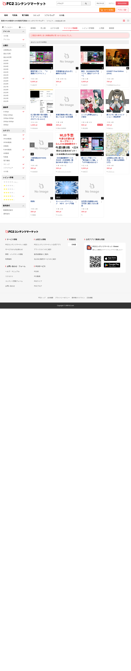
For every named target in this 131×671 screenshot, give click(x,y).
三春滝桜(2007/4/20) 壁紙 (39, 159)
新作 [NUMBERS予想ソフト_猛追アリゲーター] (90, 73)
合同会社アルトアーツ (114, 85)
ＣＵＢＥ (59, 215)
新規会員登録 (122, 3)
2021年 (5, 75)
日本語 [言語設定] (74, 244)
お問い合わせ (10, 286)
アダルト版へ (122, 10)
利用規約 (8, 259)
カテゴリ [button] (13, 131)
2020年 (13, 78)
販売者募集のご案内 (41, 254)
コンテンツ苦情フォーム (14, 281)
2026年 (5, 60)
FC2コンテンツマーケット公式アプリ (47, 244)
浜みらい (110, 128)
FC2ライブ (38, 281)
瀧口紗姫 (85, 128)
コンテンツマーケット (30, 3)
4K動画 (5, 146)
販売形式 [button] (13, 206)
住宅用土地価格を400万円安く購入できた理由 (89, 203)
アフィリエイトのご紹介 (42, 249)
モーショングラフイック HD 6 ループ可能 (65, 202)
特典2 (33, 201)
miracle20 (34, 171)
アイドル (13, 40)
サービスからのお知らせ (14, 249)
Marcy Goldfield (61, 128)
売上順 (43, 28)
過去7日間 (7, 54)
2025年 (5, 63)
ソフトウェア (49, 15)
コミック (36, 15)
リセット (22, 27)
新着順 (33, 28)
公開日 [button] (13, 45)
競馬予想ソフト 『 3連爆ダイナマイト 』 (39, 72)
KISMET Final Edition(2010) (115, 72)
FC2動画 (37, 276)
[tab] (80, 28)
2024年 (5, 66)
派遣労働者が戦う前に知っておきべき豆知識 (64, 116)
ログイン (112, 3)
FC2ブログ (38, 286)
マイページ (100, 3)
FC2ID (36, 271)
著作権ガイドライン (78, 298)
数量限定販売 (8, 210)
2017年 (5, 87)
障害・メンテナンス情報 (14, 254)
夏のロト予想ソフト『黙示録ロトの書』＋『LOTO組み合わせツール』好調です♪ (89, 160)
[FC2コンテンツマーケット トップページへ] (21, 231)
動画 (6, 15)
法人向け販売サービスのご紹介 (45, 259)
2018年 (5, 84)
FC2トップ (42, 298)
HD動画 (6, 153)
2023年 (5, 69)
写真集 (14, 15)
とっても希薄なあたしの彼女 (89, 116)
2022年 (5, 72)
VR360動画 (7, 142)
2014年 (5, 95)
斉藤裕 (34, 215)
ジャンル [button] (13, 31)
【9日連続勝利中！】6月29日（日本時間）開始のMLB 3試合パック (64, 160)
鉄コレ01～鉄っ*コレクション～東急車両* (115, 116)
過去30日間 (7, 57)
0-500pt (13, 112)
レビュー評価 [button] (13, 177)
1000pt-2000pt (8, 118)
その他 (61, 15)
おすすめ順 (54, 28)
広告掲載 (90, 298)
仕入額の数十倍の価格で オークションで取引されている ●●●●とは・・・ (39, 117)
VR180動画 (13, 139)
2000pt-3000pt (8, 121)
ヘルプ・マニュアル (12, 271)
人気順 (101, 28)
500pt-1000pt (8, 115)
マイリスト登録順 (70, 28)
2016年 (5, 90)
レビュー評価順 (88, 28)
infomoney (35, 128)
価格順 (111, 28)
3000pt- (6, 125)
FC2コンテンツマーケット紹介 (16, 244)
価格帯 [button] (13, 107)
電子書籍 (25, 15)
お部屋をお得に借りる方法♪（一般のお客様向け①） (115, 160)
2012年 (5, 101)
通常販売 (6, 214)
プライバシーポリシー (62, 298)
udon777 (34, 85)
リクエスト (9, 276)
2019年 (5, 81)
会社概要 (50, 298)
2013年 (5, 98)
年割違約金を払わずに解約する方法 (64, 72)
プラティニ (111, 171)
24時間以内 (7, 50)
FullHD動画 (13, 150)
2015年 (5, 92)
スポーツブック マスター (64, 171)
